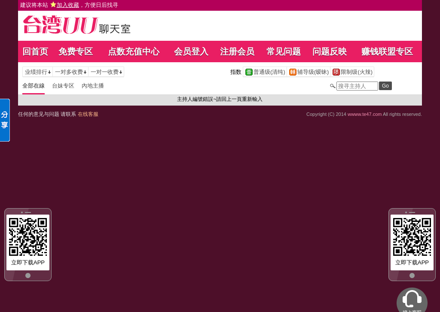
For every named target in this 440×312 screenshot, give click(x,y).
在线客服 (88, 114)
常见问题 (283, 51)
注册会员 (237, 51)
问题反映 (329, 51)
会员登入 (191, 51)
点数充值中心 (133, 51)
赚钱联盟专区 (387, 51)
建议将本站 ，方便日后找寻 (69, 5)
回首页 (35, 51)
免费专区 (75, 51)
